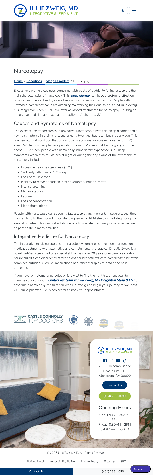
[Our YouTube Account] (118, 361)
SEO (123, 462)
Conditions (34, 81)
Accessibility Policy (62, 462)
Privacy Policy (89, 462)
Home (18, 81)
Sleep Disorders (57, 81)
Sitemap (109, 462)
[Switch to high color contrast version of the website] (123, 10)
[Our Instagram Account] (111, 361)
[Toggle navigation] (134, 10)
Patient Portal (35, 462)
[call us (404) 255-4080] (113, 471)
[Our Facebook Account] (105, 361)
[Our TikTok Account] (124, 361)
